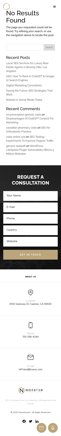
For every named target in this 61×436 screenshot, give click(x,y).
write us (41, 427)
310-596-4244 (52, 427)
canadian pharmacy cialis (21, 127)
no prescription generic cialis (23, 114)
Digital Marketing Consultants (24, 85)
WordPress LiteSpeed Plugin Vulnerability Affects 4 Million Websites (30, 149)
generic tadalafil (16, 146)
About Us (30, 277)
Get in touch (30, 254)
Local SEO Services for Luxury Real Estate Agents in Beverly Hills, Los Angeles (27, 67)
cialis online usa (15, 136)
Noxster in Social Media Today (24, 99)
